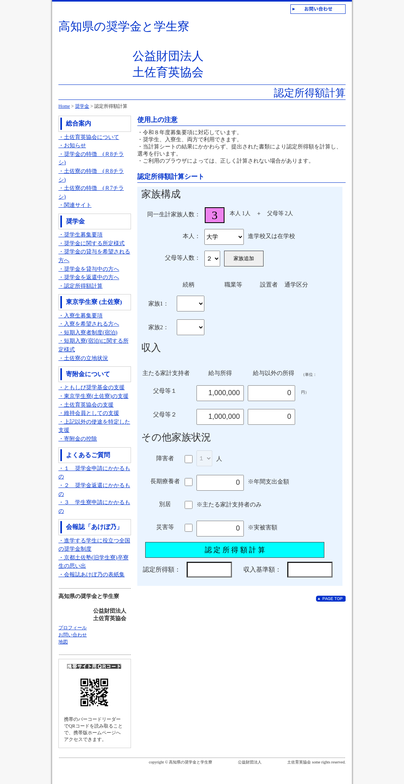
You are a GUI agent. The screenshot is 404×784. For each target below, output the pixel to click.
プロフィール (72, 627)
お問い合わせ (72, 635)
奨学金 (82, 106)
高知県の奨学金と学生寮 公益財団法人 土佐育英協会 (131, 49)
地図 (63, 642)
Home (64, 106)
